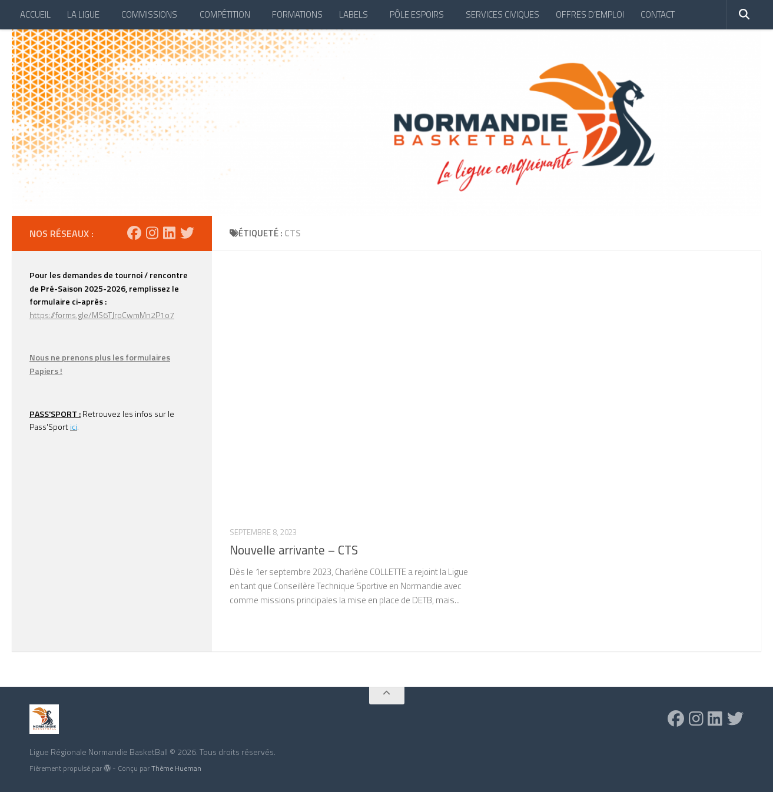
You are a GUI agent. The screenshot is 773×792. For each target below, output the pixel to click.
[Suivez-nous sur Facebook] (134, 233)
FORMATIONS (297, 14)
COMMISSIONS (149, 14)
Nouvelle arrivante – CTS (294, 550)
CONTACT (658, 14)
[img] (107, 767)
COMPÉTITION (225, 14)
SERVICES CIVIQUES (502, 14)
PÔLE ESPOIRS (417, 14)
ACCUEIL (35, 14)
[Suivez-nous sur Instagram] (152, 233)
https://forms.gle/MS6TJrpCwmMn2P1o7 (101, 315)
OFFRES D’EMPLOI (590, 14)
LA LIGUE (83, 14)
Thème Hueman (176, 768)
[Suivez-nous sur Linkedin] (169, 233)
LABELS (353, 14)
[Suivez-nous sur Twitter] (187, 233)
